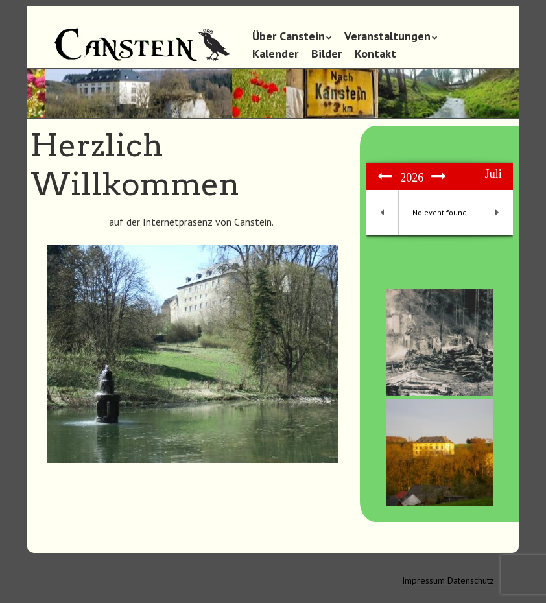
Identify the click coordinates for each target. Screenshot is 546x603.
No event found (439, 212)
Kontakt (375, 53)
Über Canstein (288, 36)
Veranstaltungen (387, 36)
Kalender (275, 53)
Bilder (326, 53)
